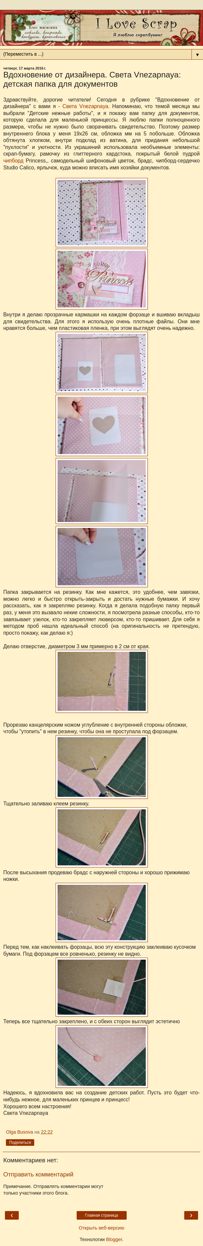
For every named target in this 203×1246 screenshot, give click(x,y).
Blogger (114, 1239)
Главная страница (101, 1215)
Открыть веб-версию (101, 1228)
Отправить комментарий (38, 1174)
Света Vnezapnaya (85, 106)
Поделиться (20, 1142)
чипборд (13, 160)
